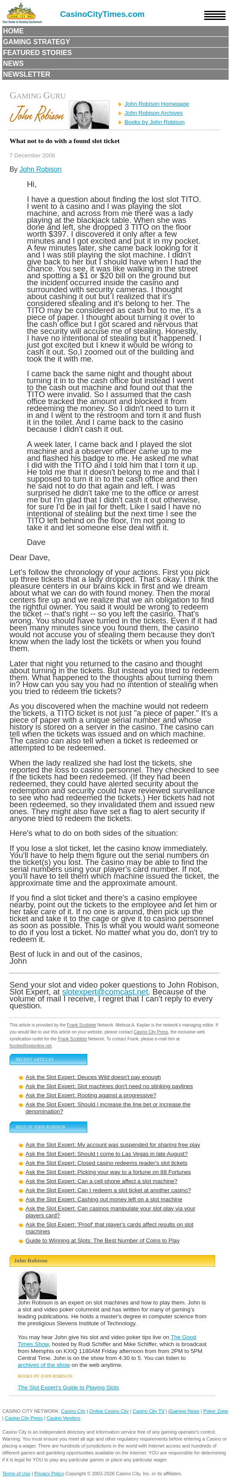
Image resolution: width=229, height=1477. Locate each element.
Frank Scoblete (81, 1025)
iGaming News (184, 1411)
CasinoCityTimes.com (102, 14)
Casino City (73, 1411)
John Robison (41, 169)
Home (13, 31)
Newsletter (26, 74)
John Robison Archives (153, 113)
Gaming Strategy (36, 42)
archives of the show (44, 1365)
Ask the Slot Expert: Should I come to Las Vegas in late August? (107, 1154)
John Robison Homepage (156, 104)
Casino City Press (151, 1032)
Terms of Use (16, 1473)
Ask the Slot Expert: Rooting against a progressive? (91, 1095)
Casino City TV (148, 1411)
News (13, 63)
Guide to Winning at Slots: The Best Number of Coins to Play (103, 1240)
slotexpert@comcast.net (105, 991)
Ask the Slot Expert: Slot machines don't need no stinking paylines (109, 1086)
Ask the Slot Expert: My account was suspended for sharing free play (113, 1144)
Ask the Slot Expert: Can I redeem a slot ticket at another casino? (108, 1190)
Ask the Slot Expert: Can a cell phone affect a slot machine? (101, 1181)
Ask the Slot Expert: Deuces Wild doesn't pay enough (93, 1077)
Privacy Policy (49, 1473)
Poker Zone (215, 1411)
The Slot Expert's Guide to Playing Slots (68, 1387)
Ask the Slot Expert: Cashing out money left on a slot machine (104, 1199)
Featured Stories (37, 52)
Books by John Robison (154, 122)
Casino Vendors (64, 1418)
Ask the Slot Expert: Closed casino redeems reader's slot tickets (106, 1163)
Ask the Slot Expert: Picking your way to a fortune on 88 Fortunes (108, 1172)
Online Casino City (109, 1411)
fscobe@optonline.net (31, 1045)
